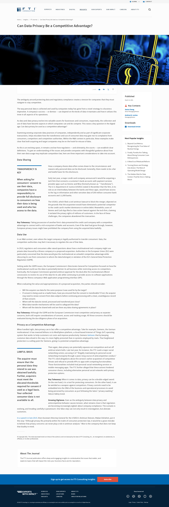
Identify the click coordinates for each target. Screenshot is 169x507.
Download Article (132, 127)
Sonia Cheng (129, 109)
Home (19, 20)
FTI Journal (34, 20)
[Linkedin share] (104, 89)
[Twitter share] (108, 89)
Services (44, 491)
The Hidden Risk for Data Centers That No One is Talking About (138, 177)
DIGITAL (73, 10)
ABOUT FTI (135, 10)
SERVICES (48, 10)
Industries (45, 494)
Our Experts (61, 491)
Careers (59, 497)
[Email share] (99, 89)
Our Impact (111, 10)
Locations (60, 494)
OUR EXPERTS (97, 10)
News (73, 494)
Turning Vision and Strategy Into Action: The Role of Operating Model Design (137, 168)
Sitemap (146, 502)
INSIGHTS (83, 10)
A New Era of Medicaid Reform (138, 161)
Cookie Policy (139, 502)
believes (91, 335)
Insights (25, 20)
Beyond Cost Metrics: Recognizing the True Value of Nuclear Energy (138, 146)
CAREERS (123, 10)
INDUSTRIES (60, 10)
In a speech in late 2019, (27, 418)
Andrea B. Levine (131, 115)
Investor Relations (78, 497)
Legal (130, 502)
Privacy (134, 502)
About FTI (75, 491)
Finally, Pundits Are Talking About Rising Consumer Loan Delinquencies (138, 155)
